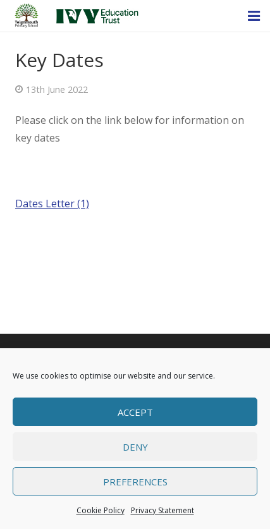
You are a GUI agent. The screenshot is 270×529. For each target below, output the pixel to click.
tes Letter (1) (58, 203)
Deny (135, 447)
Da (21, 203)
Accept (135, 412)
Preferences (135, 481)
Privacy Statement (162, 510)
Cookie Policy (101, 510)
